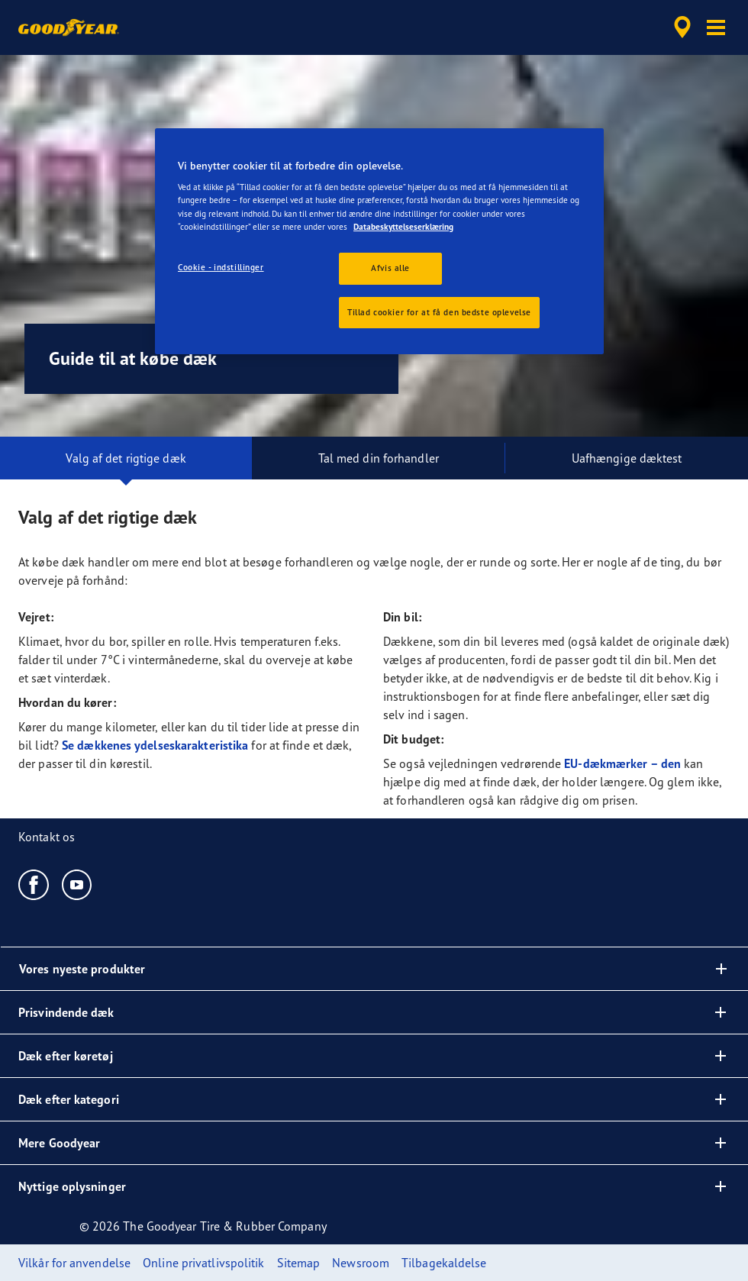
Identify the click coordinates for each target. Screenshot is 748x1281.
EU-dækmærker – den (622, 763)
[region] (379, 241)
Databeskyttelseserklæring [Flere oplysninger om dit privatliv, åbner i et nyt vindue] (403, 226)
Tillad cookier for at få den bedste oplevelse (439, 312)
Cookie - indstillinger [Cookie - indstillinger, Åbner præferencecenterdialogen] (221, 267)
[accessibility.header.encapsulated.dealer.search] (680, 27)
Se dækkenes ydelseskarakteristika (155, 745)
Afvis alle (390, 268)
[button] (716, 27)
